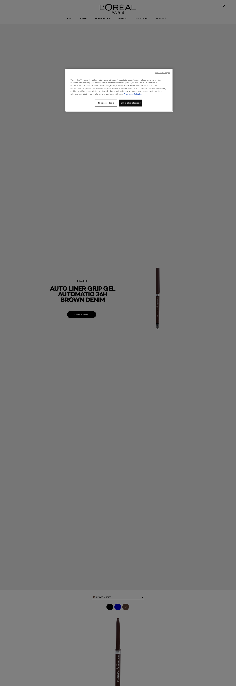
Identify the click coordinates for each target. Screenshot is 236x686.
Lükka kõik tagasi (162, 73)
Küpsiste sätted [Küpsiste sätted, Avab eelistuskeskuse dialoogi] (106, 103)
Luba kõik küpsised (130, 103)
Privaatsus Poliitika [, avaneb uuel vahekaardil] (132, 94)
